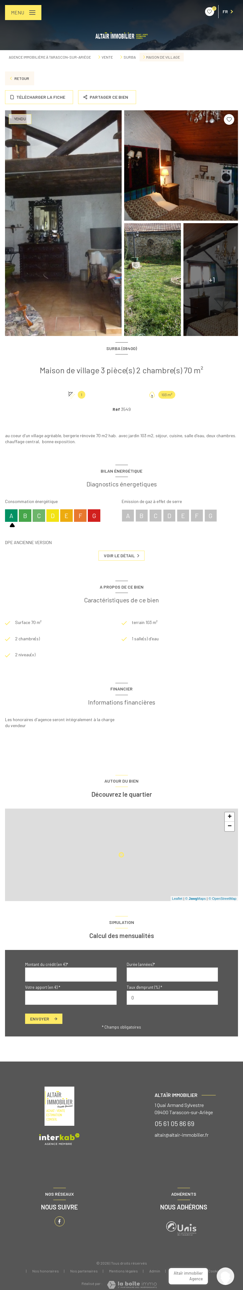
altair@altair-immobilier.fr (182, 1135)
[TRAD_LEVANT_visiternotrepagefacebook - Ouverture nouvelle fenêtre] (60, 1221)
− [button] (230, 826)
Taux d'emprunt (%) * (144, 987)
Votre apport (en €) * (42, 987)
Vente (107, 57)
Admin (154, 1271)
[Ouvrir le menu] (23, 12)
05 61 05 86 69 (174, 1124)
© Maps (195, 898)
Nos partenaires (84, 1271)
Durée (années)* (141, 964)
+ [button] (230, 817)
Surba (130, 57)
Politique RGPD (184, 1271)
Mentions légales (123, 1271)
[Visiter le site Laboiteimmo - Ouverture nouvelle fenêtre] (132, 1285)
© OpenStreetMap (222, 898)
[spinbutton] (172, 998)
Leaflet (177, 898)
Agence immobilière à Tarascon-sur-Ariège (50, 57)
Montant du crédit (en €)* (46, 964)
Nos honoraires (45, 1271)
